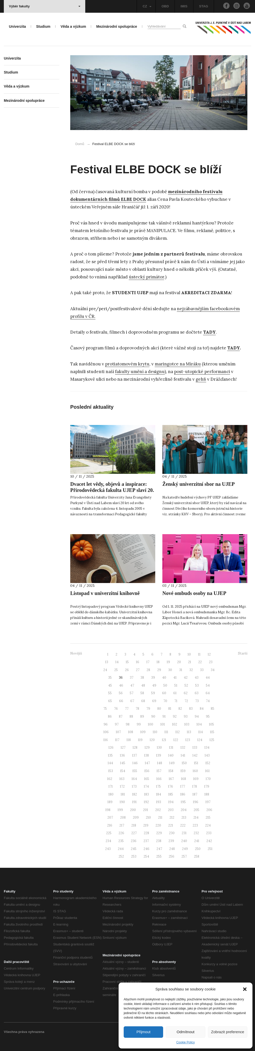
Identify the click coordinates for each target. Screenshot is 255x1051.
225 (108, 833)
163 (121, 779)
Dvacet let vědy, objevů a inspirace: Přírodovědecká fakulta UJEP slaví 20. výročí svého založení (112, 490)
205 (196, 810)
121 (164, 740)
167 (171, 779)
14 (117, 662)
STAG (203, 6)
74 (208, 701)
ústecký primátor (146, 277)
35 (110, 677)
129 (147, 747)
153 (110, 771)
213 (183, 817)
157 (159, 771)
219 (145, 825)
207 (110, 817)
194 (171, 802)
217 (121, 825)
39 (153, 677)
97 (117, 724)
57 (131, 693)
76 (116, 708)
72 (186, 701)
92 (175, 716)
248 (172, 849)
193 (158, 802)
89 (142, 716)
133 (194, 747)
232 (196, 833)
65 (110, 701)
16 (137, 662)
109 (143, 732)
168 (183, 779)
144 (110, 763)
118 (128, 740)
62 (186, 693)
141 (183, 755)
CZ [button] (147, 6)
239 (171, 841)
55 (110, 693)
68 (143, 701)
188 (206, 794)
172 (122, 786)
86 (110, 716)
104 (199, 724)
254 (146, 856)
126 (111, 747)
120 (152, 740)
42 (186, 677)
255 (159, 856)
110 (155, 732)
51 (175, 685)
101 (162, 724)
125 (211, 740)
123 (187, 740)
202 (158, 810)
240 (184, 841)
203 (171, 810)
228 (146, 833)
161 (207, 771)
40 (164, 677)
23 (210, 662)
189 (109, 802)
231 (184, 833)
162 (109, 779)
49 (154, 685)
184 (158, 794)
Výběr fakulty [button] (44, 6)
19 (168, 662)
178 (194, 786)
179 (206, 786)
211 (160, 817)
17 (147, 662)
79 (148, 708)
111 (166, 732)
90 (153, 716)
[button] (244, 989)
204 (184, 810)
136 (122, 755)
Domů (79, 144)
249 (185, 849)
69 (154, 701)
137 (134, 755)
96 (106, 724)
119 (140, 740)
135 (110, 755)
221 (170, 825)
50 (165, 685)
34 (213, 670)
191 (134, 802)
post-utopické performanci (202, 371)
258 (196, 856)
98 (128, 724)
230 (172, 833)
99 (139, 724)
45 (110, 685)
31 (180, 670)
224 (208, 825)
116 (105, 740)
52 (186, 685)
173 (134, 786)
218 (133, 825)
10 (189, 654)
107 (118, 732)
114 (200, 732)
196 (195, 802)
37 (131, 677)
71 (175, 701)
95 (208, 716)
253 (133, 856)
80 (159, 708)
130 (159, 747)
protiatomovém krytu (127, 364)
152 (207, 763)
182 (134, 794)
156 (146, 771)
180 (111, 794)
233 (208, 833)
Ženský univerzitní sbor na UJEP (198, 484)
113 (189, 732)
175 (158, 786)
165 (146, 779)
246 (146, 849)
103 (186, 724)
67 (132, 701)
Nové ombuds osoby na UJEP (194, 593)
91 (164, 716)
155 (134, 771)
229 (159, 833)
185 (170, 794)
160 (195, 771)
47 (132, 685)
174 (146, 786)
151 (196, 763)
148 (159, 763)
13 (106, 662)
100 (150, 724)
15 (127, 662)
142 (194, 755)
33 (202, 670)
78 (137, 708)
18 (158, 662)
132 (182, 747)
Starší (242, 653)
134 (206, 747)
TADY (233, 348)
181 (123, 794)
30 (170, 670)
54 (208, 685)
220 (158, 825)
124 (199, 740)
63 (197, 693)
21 (189, 662)
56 (121, 693)
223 (195, 825)
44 (208, 677)
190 (122, 802)
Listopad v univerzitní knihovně (105, 593)
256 (171, 856)
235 (121, 841)
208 (123, 817)
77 (127, 708)
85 (212, 708)
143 (207, 755)
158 (170, 771)
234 (108, 841)
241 (196, 841)
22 (200, 662)
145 (122, 763)
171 (110, 786)
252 (121, 856)
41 (175, 677)
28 (148, 670)
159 (183, 771)
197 (207, 802)
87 (120, 716)
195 (183, 802)
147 (147, 763)
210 (148, 817)
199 (120, 810)
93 (186, 716)
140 (171, 755)
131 (171, 747)
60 (164, 693)
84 (202, 708)
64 (208, 693)
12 (209, 654)
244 (121, 849)
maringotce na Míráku (178, 364)
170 (208, 779)
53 (197, 685)
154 (122, 771)
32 (191, 670)
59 (153, 693)
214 (196, 817)
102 (174, 724)
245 (133, 849)
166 (159, 779)
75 (105, 708)
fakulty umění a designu (140, 371)
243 (108, 849)
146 (135, 763)
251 (210, 849)
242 (209, 841)
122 (175, 740)
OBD (165, 6)
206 (209, 810)
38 (142, 677)
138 (146, 755)
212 (171, 817)
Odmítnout (185, 1032)
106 (106, 732)
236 (133, 841)
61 (175, 693)
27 (137, 670)
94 (197, 716)
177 (182, 786)
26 (127, 670)
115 (212, 732)
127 (123, 747)
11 (199, 654)
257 (184, 856)
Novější (76, 653)
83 (191, 708)
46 (121, 685)
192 (146, 802)
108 (130, 732)
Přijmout (143, 1032)
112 (177, 732)
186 (182, 794)
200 (133, 810)
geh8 (201, 379)
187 (194, 794)
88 (131, 716)
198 (107, 810)
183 (146, 794)
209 (136, 817)
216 (109, 825)
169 (196, 779)
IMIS (184, 6)
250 (198, 849)
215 (208, 817)
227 (134, 833)
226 (121, 833)
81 (169, 708)
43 (197, 677)
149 (172, 763)
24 (105, 670)
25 (116, 670)
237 (146, 841)
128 (135, 747)
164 (134, 779)
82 (180, 708)
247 (159, 849)
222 (183, 825)
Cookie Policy (185, 1042)
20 (179, 662)
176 (170, 786)
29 (159, 670)
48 (143, 685)
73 (197, 701)
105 (211, 724)
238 (158, 841)
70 (165, 701)
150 (184, 763)
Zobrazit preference (227, 1032)
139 (158, 755)
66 (121, 701)
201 (145, 810)
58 (142, 693)
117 (117, 740)
